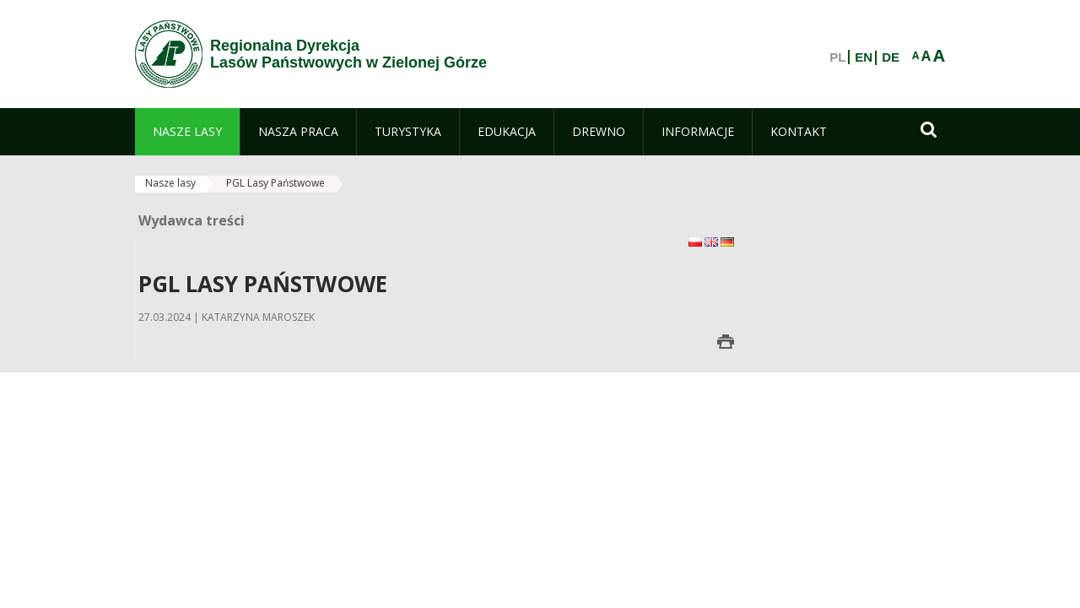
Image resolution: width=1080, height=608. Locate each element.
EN (863, 57)
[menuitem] (187, 131)
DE (890, 57)
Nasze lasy (170, 183)
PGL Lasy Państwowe (275, 183)
